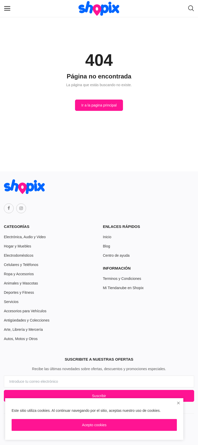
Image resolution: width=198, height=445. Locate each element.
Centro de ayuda (116, 255)
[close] (178, 403)
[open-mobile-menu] (7, 8)
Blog (106, 246)
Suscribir (99, 396)
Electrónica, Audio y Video (25, 237)
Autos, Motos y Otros (21, 339)
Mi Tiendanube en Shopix (123, 288)
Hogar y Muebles (17, 246)
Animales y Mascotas (21, 283)
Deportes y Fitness (19, 292)
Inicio (107, 237)
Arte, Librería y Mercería (23, 329)
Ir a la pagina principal (99, 105)
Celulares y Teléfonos (21, 265)
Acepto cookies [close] (94, 425)
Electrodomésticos (18, 255)
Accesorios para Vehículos (25, 311)
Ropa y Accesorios (19, 274)
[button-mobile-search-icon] (191, 8)
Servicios (11, 302)
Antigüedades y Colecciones (27, 320)
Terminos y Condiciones (122, 279)
